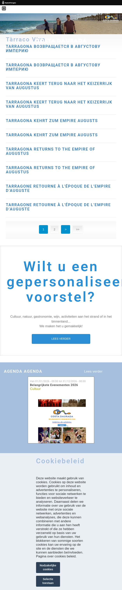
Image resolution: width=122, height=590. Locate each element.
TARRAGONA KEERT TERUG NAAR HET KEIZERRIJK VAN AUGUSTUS (59, 85)
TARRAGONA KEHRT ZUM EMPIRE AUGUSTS (52, 120)
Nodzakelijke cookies (48, 567)
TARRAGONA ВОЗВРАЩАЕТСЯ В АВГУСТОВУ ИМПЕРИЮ (53, 48)
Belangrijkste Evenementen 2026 (54, 385)
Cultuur (35, 389)
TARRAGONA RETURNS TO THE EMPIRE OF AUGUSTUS (50, 151)
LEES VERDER (61, 338)
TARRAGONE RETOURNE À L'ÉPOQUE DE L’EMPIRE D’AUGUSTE (58, 188)
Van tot (58, 381)
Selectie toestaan (48, 581)
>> (78, 229)
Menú (6, 6)
